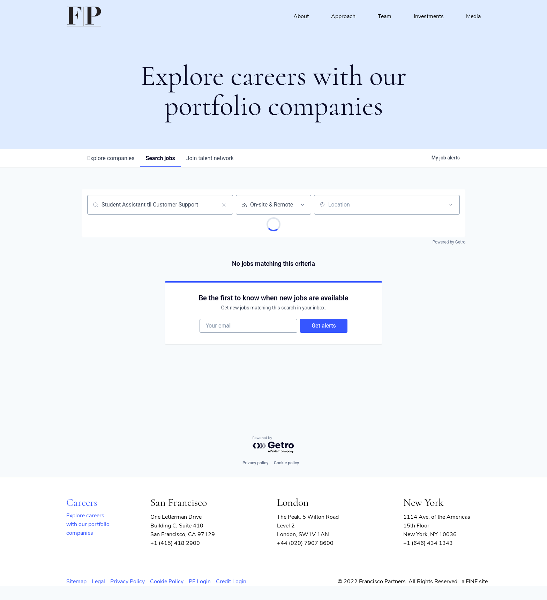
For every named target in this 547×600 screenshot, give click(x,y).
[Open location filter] (450, 204)
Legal (98, 581)
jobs (160, 158)
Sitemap (76, 581)
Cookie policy (286, 462)
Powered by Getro (449, 242)
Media (473, 16)
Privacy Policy (127, 581)
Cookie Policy (166, 581)
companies (110, 158)
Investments (429, 16)
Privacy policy (255, 462)
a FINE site (475, 581)
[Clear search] (224, 204)
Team (384, 16)
